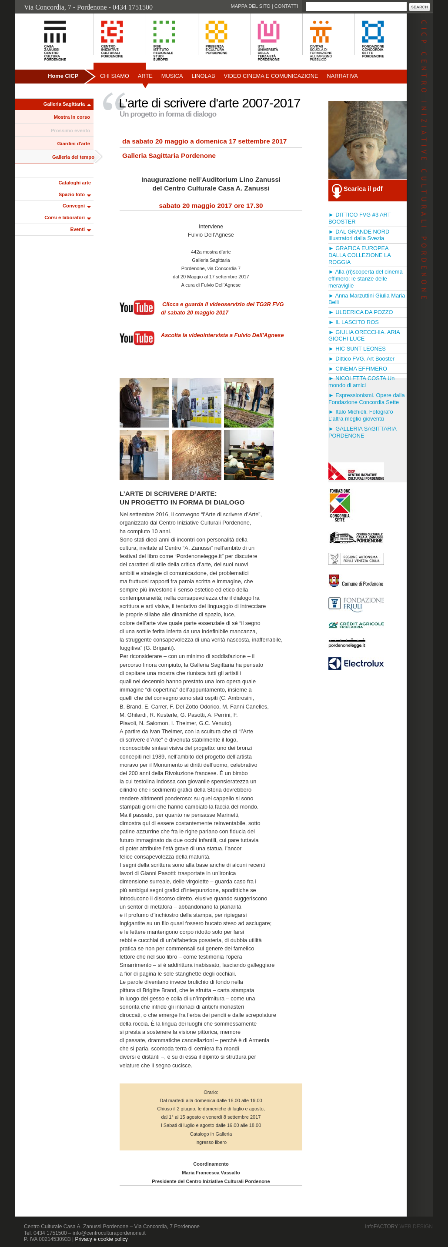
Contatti (286, 6)
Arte (145, 76)
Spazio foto (72, 194)
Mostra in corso (72, 117)
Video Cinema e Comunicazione (271, 76)
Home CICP (63, 76)
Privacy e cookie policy (101, 1239)
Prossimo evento (70, 130)
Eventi (77, 229)
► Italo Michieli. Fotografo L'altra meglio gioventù (360, 415)
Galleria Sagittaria (64, 104)
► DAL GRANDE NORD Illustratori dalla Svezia (358, 235)
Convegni (74, 205)
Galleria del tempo (73, 157)
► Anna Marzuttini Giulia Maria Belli (366, 299)
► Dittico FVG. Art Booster (361, 358)
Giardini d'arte (73, 143)
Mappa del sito (250, 6)
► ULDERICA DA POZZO (360, 312)
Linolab (203, 76)
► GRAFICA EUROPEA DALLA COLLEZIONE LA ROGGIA (359, 255)
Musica (172, 76)
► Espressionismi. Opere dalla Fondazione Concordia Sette (366, 398)
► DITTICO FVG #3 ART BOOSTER (359, 218)
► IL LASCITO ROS (353, 322)
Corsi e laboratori (64, 217)
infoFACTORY (399, 1227)
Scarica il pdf (363, 188)
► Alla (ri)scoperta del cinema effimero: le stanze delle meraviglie (365, 278)
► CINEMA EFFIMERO (357, 368)
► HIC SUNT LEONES (357, 348)
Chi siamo (114, 76)
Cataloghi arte (74, 182)
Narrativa (342, 76)
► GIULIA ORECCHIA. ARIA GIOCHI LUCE (364, 335)
